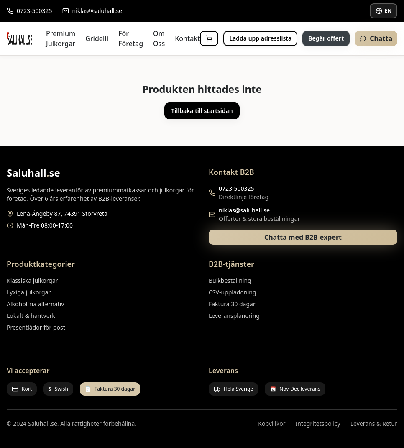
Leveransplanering (234, 316)
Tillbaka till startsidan (202, 111)
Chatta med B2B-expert (303, 237)
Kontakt (187, 38)
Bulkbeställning (230, 280)
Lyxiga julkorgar (29, 292)
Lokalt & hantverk (31, 316)
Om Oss (159, 38)
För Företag (130, 38)
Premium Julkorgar (60, 38)
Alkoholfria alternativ (35, 304)
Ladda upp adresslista (260, 38)
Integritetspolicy (317, 424)
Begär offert (326, 38)
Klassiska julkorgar (32, 280)
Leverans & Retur (373, 424)
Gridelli (96, 38)
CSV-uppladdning (232, 292)
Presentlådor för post (36, 327)
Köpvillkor (271, 424)
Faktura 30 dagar (232, 304)
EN (383, 10)
